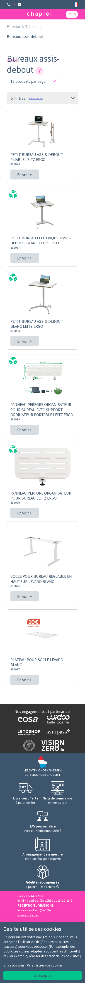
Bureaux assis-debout (25, 36)
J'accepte (42, 975)
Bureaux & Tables (21, 26)
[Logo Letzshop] (28, 732)
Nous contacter (28, 915)
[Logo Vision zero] (51, 745)
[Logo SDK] (28, 745)
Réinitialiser (36, 98)
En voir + (24, 174)
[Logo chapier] (39, 14)
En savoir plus (13, 965)
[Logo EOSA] (28, 719)
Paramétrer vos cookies (45, 965)
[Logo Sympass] (57, 732)
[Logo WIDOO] (57, 719)
